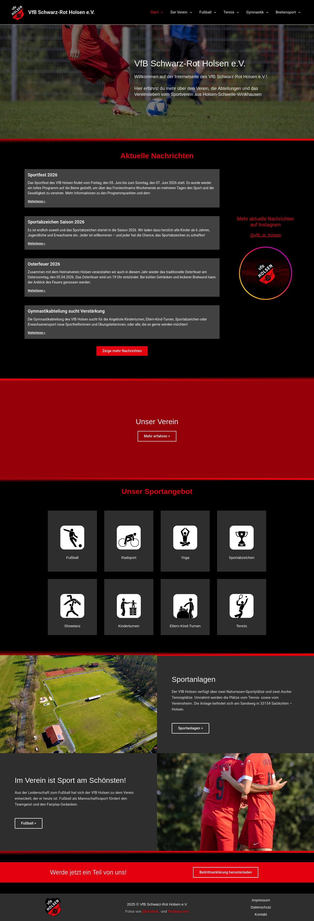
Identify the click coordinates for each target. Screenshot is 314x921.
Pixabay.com (178, 911)
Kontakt (261, 914)
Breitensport (288, 12)
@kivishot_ (151, 911)
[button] (122, 351)
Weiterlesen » (36, 201)
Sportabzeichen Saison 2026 (56, 221)
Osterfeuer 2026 (44, 264)
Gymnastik (257, 12)
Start (157, 12)
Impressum (261, 900)
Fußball (207, 12)
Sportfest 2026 (42, 174)
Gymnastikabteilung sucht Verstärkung (66, 311)
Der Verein (181, 12)
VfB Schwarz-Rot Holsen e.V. (61, 12)
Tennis (231, 12)
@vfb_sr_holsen (265, 235)
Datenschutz (261, 907)
